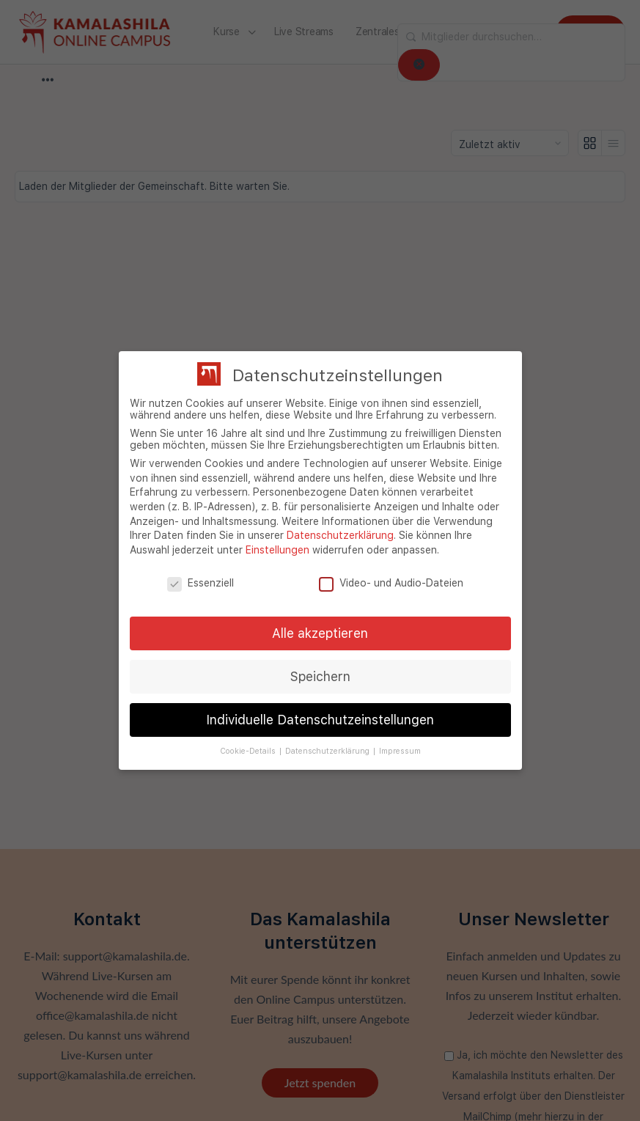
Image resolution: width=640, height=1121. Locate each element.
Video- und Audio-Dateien (391, 583)
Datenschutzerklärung (340, 535)
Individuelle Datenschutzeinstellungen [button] (320, 719)
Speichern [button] (320, 676)
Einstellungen (277, 550)
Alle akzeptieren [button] (320, 633)
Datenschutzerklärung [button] (328, 751)
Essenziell (200, 583)
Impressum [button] (400, 751)
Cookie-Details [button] (249, 751)
